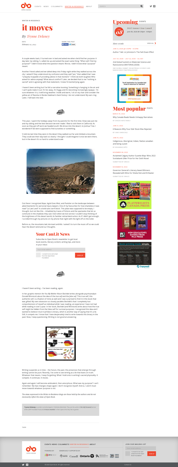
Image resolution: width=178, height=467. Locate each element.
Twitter (23, 465)
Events (38, 6)
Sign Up (80, 255)
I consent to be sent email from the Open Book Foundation (50, 256)
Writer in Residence (74, 6)
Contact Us (127, 465)
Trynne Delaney (38, 36)
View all (150, 43)
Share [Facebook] (65, 44)
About (89, 6)
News (46, 6)
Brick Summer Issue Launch (139, 28)
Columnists (57, 6)
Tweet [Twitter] (72, 44)
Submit (141, 6)
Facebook (27, 465)
